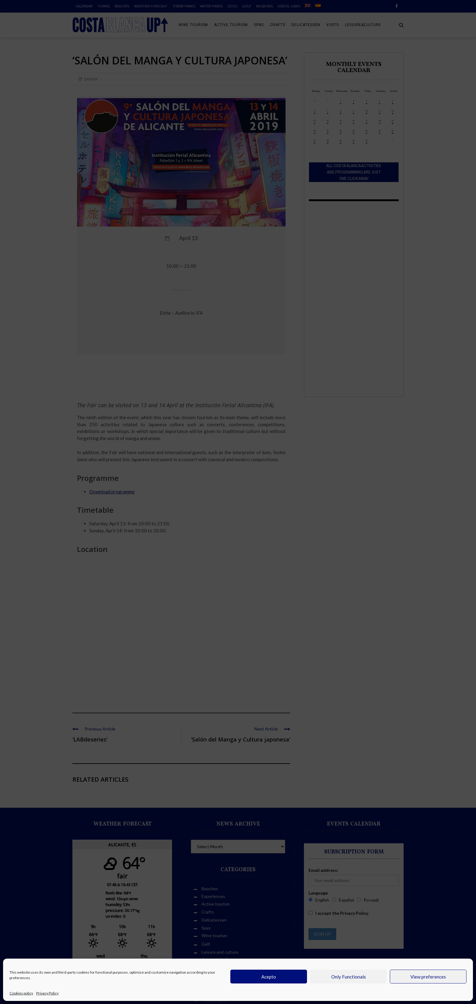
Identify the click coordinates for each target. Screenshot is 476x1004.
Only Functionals (348, 976)
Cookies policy (21, 993)
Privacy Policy (47, 993)
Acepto (268, 976)
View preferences (428, 976)
